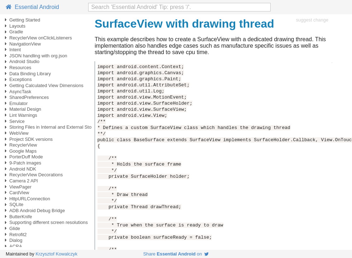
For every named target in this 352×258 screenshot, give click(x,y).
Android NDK (22, 169)
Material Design (25, 109)
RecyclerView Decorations (36, 174)
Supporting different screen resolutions (48, 222)
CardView (19, 192)
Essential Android (32, 7)
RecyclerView (23, 145)
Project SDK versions (31, 139)
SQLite (16, 204)
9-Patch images (25, 163)
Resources (20, 67)
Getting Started (24, 20)
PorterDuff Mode (26, 156)
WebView (19, 133)
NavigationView (25, 44)
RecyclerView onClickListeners (40, 37)
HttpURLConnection (29, 198)
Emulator (18, 103)
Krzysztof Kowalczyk (56, 254)
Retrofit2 (18, 234)
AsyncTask (20, 91)
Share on (176, 254)
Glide (14, 228)
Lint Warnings (23, 115)
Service (17, 121)
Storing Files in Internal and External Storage (55, 127)
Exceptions (20, 79)
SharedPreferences (29, 97)
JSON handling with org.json (38, 55)
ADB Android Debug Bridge (37, 210)
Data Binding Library (30, 73)
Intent (15, 49)
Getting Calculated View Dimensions (46, 85)
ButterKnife (20, 216)
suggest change (312, 20)
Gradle (16, 31)
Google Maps (23, 151)
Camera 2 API (23, 180)
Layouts (17, 26)
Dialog (15, 240)
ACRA (15, 246)
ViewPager (20, 187)
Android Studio (24, 61)
